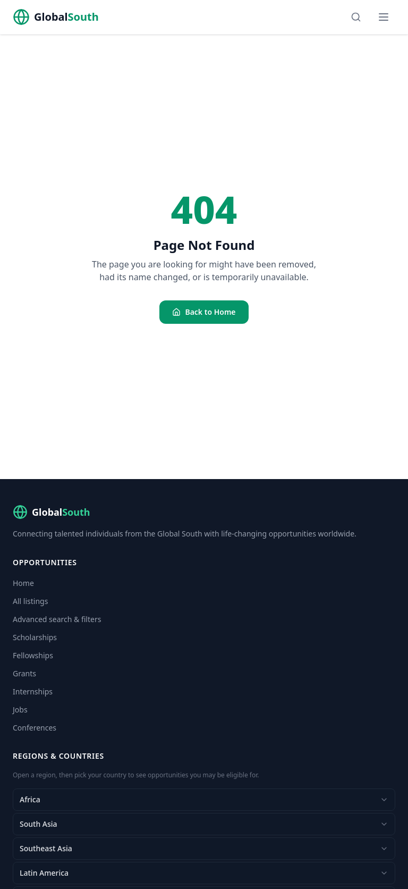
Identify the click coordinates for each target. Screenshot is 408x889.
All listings (30, 601)
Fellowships (33, 655)
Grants (24, 673)
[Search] (356, 17)
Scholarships (35, 637)
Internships (33, 691)
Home (23, 583)
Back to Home (203, 312)
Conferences (34, 728)
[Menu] (383, 17)
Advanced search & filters (57, 619)
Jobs (20, 710)
